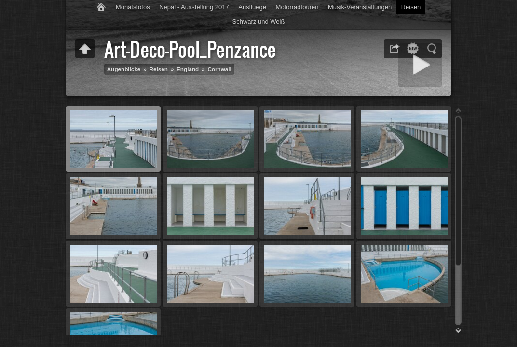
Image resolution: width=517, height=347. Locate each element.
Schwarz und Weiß (258, 21)
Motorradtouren (297, 7)
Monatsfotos (133, 7)
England (188, 69)
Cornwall (219, 69)
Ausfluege (252, 7)
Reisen (411, 7)
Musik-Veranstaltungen (360, 7)
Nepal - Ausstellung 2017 (194, 7)
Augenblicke (124, 69)
